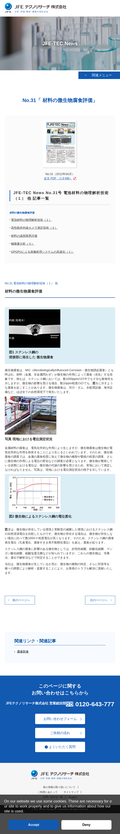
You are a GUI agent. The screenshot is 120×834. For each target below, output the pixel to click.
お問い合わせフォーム (60, 719)
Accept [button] (33, 825)
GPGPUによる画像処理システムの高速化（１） (42, 252)
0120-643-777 (94, 704)
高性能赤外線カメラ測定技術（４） (34, 228)
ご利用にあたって (48, 792)
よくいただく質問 (62, 747)
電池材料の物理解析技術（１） (31, 220)
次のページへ (99, 600)
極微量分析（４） (22, 244)
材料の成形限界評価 (24, 236)
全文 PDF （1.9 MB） (58, 178)
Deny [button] (86, 825)
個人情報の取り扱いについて (59, 787)
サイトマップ (71, 792)
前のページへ (21, 600)
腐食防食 (23, 651)
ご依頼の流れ (60, 733)
